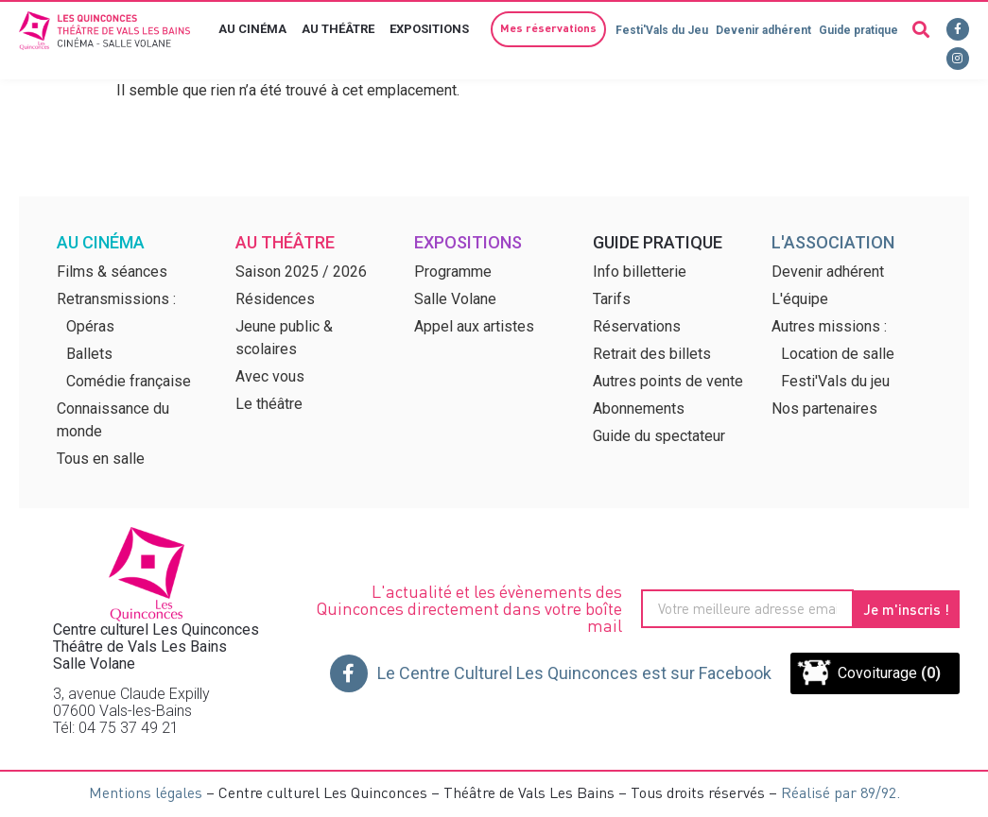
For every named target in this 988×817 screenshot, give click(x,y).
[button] (548, 29)
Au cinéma (257, 29)
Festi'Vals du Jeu (661, 30)
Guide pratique (858, 30)
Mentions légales (145, 792)
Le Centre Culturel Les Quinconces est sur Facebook (574, 673)
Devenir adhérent (763, 30)
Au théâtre (343, 29)
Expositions (434, 29)
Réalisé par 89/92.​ (840, 792)
